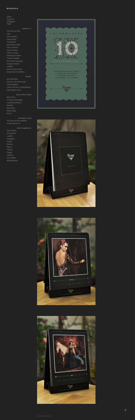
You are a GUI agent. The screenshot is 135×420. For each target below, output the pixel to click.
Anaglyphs (11, 138)
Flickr (9, 24)
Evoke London (12, 50)
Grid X (9, 113)
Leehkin (10, 66)
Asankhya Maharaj (14, 102)
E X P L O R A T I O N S (23, 95)
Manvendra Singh (13, 44)
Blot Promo (11, 97)
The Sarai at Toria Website (17, 120)
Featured (10, 19)
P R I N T (28, 77)
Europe (9, 141)
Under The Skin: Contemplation (19, 87)
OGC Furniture (12, 47)
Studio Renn (11, 42)
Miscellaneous (12, 160)
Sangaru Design (13, 63)
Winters (10, 144)
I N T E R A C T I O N (24, 118)
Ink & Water (11, 157)
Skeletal (10, 105)
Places (9, 147)
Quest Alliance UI (13, 123)
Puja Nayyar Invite (14, 90)
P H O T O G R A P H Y (24, 128)
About (9, 16)
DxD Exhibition (12, 84)
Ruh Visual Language (15, 61)
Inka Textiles (11, 130)
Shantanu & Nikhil (14, 55)
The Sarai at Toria (13, 31)
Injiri (8, 33)
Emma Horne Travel (14, 69)
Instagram (11, 21)
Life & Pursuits (12, 53)
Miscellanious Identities (16, 72)
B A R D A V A (12, 8)
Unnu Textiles (12, 36)
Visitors (9, 149)
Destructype (11, 110)
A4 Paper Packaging (15, 100)
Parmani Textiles (13, 58)
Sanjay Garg (11, 39)
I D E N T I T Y (26, 29)
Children (10, 155)
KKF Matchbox (12, 79)
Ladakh (9, 136)
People (9, 152)
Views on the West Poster (16, 81)
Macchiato (11, 108)
